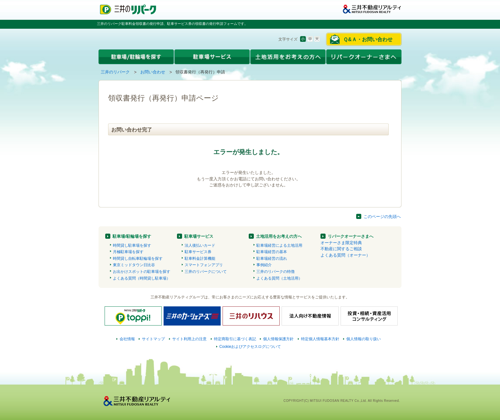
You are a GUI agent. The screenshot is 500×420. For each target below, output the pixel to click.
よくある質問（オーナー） (345, 255)
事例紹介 (264, 265)
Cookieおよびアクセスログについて (250, 346)
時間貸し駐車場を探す (132, 245)
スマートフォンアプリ (204, 265)
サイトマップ (153, 339)
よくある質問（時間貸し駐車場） (141, 278)
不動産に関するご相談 (341, 248)
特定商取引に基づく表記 (235, 339)
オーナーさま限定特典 (341, 242)
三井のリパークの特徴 (275, 271)
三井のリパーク (115, 72)
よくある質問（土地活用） (279, 278)
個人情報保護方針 (278, 339)
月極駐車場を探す (128, 252)
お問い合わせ (152, 72)
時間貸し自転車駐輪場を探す (138, 258)
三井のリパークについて (206, 271)
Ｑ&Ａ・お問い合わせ (368, 39)
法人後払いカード (200, 245)
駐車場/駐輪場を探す (132, 236)
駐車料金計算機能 (200, 258)
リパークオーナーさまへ (350, 236)
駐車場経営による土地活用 (279, 245)
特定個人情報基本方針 (320, 339)
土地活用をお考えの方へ (279, 236)
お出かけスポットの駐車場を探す (141, 271)
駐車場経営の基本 (271, 252)
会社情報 (127, 339)
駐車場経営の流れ (271, 258)
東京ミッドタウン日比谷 (134, 265)
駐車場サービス (198, 236)
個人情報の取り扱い (363, 339)
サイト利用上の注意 (189, 339)
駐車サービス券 (198, 252)
